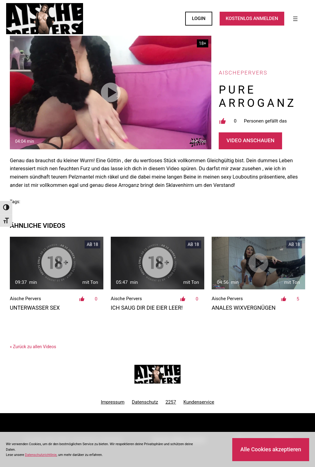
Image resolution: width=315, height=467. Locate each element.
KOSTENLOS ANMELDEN (252, 18)
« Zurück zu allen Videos (33, 346)
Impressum (113, 402)
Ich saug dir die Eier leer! (147, 307)
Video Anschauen (250, 140)
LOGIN (198, 18)
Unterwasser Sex (35, 307)
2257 (170, 402)
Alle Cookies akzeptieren (270, 449)
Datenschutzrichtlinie (41, 455)
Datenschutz (145, 402)
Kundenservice (198, 402)
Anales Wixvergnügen (244, 307)
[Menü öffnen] (295, 18)
